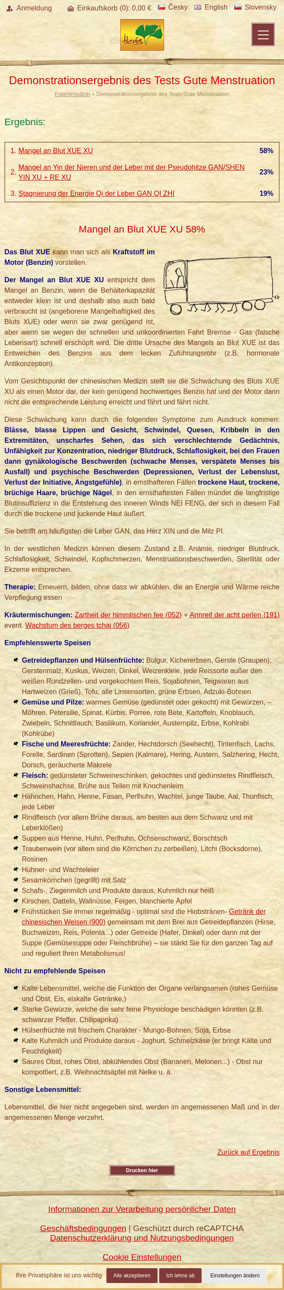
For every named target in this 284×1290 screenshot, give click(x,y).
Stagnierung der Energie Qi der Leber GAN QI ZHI (96, 193)
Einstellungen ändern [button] (235, 1276)
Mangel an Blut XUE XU (55, 150)
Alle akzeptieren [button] (132, 1276)
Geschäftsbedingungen (83, 1228)
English (210, 7)
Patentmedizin (72, 94)
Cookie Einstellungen (142, 1257)
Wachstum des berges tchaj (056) (77, 625)
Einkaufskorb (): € (114, 8)
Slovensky (255, 7)
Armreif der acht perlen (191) (235, 615)
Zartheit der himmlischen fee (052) (128, 615)
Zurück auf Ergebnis (248, 1152)
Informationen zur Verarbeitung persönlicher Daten (142, 1209)
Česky (173, 7)
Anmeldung (34, 8)
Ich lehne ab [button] (180, 1276)
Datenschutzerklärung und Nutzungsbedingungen (142, 1237)
